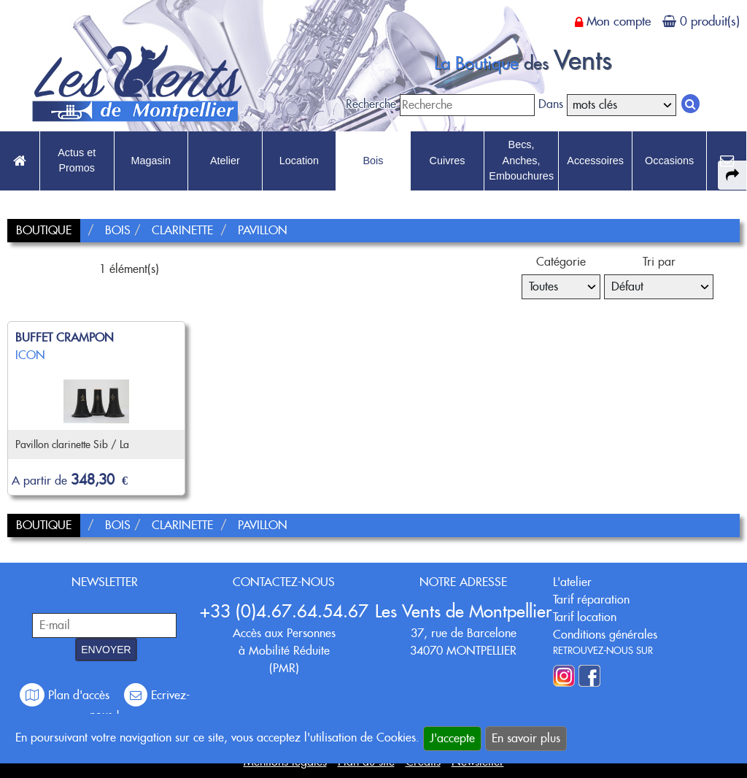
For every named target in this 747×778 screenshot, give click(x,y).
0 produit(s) (710, 21)
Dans (550, 104)
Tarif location (584, 617)
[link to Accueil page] (19, 161)
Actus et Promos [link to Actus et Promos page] (77, 160)
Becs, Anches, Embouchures (521, 160)
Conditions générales (605, 634)
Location (299, 160)
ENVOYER (106, 649)
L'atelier (572, 582)
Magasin (151, 160)
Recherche (371, 104)
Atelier (225, 160)
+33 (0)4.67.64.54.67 (284, 611)
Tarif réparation (591, 599)
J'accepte (452, 738)
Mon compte (619, 21)
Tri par (659, 261)
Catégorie (561, 261)
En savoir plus (526, 738)
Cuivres (447, 160)
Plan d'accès (66, 695)
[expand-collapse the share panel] (732, 175)
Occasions (669, 160)
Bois (373, 160)
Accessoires (595, 160)
